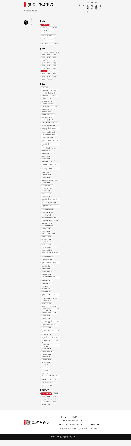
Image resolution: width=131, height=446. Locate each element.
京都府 (48, 69)
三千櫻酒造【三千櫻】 (47, 102)
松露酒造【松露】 (46, 320)
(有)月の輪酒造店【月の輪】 (48, 126)
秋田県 (54, 55)
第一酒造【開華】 (46, 193)
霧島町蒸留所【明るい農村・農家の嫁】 (50, 346)
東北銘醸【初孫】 (46, 158)
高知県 (48, 77)
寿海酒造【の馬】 (46, 323)
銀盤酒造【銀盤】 (46, 234)
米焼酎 (54, 402)
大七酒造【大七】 (46, 185)
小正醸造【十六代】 (46, 339)
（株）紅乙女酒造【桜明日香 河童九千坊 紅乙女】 (50, 326)
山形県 (43, 58)
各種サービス (92, 6)
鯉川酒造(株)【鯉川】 (47, 152)
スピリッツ (52, 38)
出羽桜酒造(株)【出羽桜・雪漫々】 (50, 149)
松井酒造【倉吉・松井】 (47, 370)
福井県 (48, 63)
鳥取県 (55, 71)
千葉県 (43, 60)
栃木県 (54, 58)
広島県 (54, 74)
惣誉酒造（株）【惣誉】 (47, 190)
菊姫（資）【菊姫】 (46, 240)
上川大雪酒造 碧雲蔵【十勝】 (49, 110)
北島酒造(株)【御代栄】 (47, 269)
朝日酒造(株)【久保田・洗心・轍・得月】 (50, 202)
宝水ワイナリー (45, 378)
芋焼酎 (43, 402)
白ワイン (44, 33)
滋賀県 (43, 69)
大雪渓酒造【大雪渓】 (47, 226)
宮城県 (48, 55)
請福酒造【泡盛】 (46, 362)
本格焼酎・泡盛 (53, 27)
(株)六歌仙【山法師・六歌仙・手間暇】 (50, 142)
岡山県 (48, 74)
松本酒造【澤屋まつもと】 (48, 275)
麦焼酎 (48, 402)
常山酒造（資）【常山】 (47, 245)
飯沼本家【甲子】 (46, 199)
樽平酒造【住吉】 (46, 160)
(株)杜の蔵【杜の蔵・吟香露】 (49, 310)
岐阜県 (43, 66)
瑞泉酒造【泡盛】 (46, 367)
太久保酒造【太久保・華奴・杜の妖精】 (50, 336)
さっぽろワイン (45, 373)
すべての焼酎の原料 (46, 399)
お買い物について (88, 8)
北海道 (52, 52)
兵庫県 (54, 69)
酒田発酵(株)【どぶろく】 (48, 163)
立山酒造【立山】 (46, 231)
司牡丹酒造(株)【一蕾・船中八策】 (50, 302)
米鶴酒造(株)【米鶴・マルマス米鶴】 (49, 146)
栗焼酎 (56, 405)
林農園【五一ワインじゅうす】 (49, 385)
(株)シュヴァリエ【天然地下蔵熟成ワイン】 (50, 382)
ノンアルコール (51, 41)
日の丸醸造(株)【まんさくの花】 (49, 136)
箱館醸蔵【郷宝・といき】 (48, 116)
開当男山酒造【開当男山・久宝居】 (50, 182)
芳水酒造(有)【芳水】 (47, 293)
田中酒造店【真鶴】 (46, 177)
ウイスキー (44, 38)
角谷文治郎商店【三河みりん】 (49, 388)
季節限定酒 (44, 27)
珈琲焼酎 (44, 410)
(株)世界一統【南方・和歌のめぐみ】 (49, 266)
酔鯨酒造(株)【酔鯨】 (47, 295)
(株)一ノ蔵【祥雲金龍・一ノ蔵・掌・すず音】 (49, 171)
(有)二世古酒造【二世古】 (48, 121)
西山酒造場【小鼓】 (46, 278)
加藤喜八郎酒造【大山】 (47, 155)
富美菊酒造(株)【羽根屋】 (48, 229)
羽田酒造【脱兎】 (46, 272)
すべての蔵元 (45, 88)
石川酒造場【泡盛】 (46, 359)
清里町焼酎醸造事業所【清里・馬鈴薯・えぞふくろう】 (50, 314)
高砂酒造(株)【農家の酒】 (48, 105)
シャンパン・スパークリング (49, 35)
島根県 (43, 74)
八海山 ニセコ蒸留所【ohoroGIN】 (50, 124)
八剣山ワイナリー (46, 376)
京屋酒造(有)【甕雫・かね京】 (49, 317)
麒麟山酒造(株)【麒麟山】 (48, 212)
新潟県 (48, 60)
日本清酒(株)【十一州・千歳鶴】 (49, 91)
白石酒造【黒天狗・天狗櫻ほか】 (50, 329)
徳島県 (43, 77)
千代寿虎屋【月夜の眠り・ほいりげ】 (50, 167)
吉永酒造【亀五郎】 (46, 354)
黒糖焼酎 (56, 399)
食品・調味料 (45, 44)
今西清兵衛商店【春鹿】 (47, 263)
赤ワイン (51, 30)
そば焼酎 (54, 407)
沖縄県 (55, 80)
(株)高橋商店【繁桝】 (47, 308)
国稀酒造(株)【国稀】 (47, 113)
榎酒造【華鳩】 (45, 290)
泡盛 (49, 410)
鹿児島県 (49, 80)
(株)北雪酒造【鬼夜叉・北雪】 (49, 205)
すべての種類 (45, 24)
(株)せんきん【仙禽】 (47, 196)
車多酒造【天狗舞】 (46, 242)
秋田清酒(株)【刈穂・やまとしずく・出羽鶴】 (49, 130)
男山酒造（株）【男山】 (47, 99)
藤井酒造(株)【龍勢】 (47, 287)
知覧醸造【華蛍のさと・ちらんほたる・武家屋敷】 (50, 350)
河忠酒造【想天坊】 (46, 218)
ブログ (100, 6)
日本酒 (52, 24)
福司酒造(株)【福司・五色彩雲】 (49, 96)
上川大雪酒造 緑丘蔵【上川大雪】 (50, 107)
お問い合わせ (96, 7)
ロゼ (49, 33)
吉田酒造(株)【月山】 (47, 284)
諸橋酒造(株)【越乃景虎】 (48, 215)
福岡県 (54, 77)
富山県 (54, 60)
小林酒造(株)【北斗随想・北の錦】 (50, 94)
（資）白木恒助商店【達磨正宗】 (50, 251)
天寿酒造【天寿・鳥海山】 (48, 139)
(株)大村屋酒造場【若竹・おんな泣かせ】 (50, 257)
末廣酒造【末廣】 (46, 179)
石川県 (43, 63)
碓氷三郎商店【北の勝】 (47, 118)
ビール (43, 41)
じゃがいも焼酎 (45, 407)
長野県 (54, 63)
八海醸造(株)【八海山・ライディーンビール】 (50, 209)
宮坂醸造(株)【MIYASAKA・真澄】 (50, 223)
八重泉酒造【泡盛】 (46, 365)
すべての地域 (45, 52)
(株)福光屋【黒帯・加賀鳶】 (48, 237)
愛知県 (54, 66)
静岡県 (48, 66)
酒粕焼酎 (50, 405)
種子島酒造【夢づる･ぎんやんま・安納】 (50, 342)
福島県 (48, 58)
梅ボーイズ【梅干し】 (47, 391)
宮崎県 (43, 80)
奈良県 (43, 71)
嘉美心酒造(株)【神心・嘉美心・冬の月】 (50, 281)
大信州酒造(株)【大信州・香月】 (49, 220)
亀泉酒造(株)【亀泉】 (47, 305)
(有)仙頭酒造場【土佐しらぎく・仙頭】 (50, 299)
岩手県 (43, 55)
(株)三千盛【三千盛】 (47, 248)
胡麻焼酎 (44, 405)
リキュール (44, 30)
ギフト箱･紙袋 (54, 44)
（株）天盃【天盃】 (46, 332)
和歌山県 (49, 71)
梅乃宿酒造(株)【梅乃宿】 (48, 260)
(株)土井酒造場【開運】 (47, 253)
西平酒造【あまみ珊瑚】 (47, 356)
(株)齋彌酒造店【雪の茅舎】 (48, 133)
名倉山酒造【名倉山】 (47, 188)
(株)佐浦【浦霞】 (46, 174)
